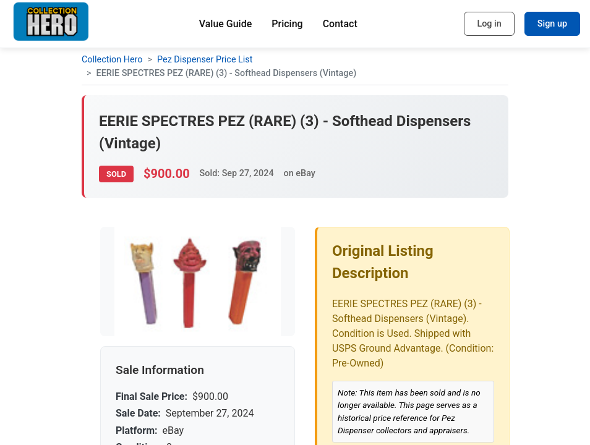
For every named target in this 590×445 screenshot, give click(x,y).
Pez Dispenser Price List (204, 59)
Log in (489, 24)
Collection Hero (112, 59)
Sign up (552, 24)
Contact (340, 24)
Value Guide (225, 24)
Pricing (286, 24)
